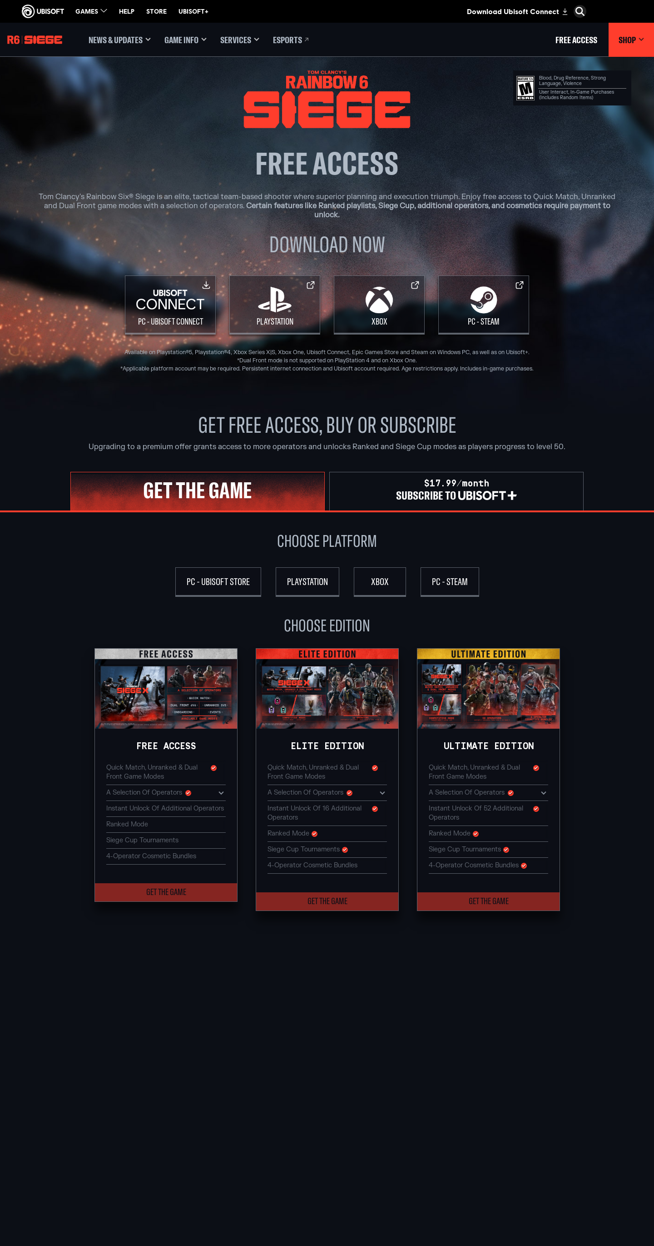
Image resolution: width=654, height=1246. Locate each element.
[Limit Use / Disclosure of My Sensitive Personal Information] (75, 1210)
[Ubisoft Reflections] (218, 1141)
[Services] (239, 39)
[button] (166, 689)
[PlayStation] (274, 305)
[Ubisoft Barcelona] (218, 1088)
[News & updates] (120, 39)
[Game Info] (185, 39)
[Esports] (291, 40)
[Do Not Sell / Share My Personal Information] (75, 1191)
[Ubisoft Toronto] (218, 1172)
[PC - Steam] (483, 305)
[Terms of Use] (75, 1168)
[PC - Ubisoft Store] (218, 582)
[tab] (197, 491)
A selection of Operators (166, 792)
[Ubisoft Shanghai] (218, 1161)
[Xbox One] (327, 1099)
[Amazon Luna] (327, 1141)
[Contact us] (75, 1150)
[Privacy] (75, 1159)
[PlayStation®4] (327, 1120)
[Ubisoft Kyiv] (218, 1120)
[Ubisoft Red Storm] (218, 1130)
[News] (75, 1106)
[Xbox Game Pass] (327, 1078)
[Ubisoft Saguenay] (218, 1151)
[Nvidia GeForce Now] (436, 1078)
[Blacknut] (436, 1088)
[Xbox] (379, 305)
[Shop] (631, 39)
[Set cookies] (35, 1223)
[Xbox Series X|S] (327, 1088)
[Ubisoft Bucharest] (218, 1109)
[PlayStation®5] (327, 1109)
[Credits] (218, 1182)
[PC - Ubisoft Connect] (170, 305)
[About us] (75, 1092)
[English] (574, 1029)
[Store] (75, 1064)
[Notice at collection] (75, 1177)
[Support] (75, 1121)
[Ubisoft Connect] (75, 1078)
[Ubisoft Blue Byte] (218, 1099)
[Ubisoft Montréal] (218, 1078)
